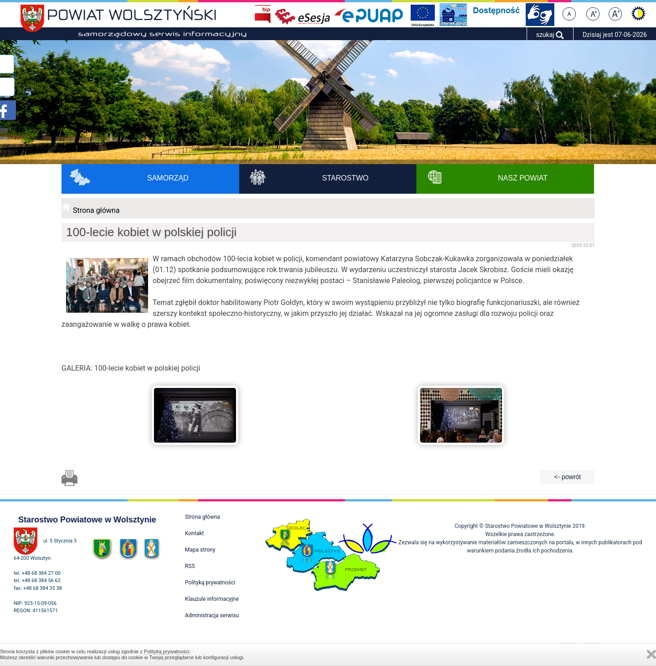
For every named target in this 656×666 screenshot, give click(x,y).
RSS (190, 566)
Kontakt (194, 533)
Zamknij (651, 654)
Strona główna (96, 210)
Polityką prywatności (167, 651)
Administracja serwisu (212, 615)
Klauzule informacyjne (212, 599)
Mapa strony (200, 550)
